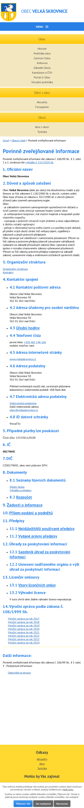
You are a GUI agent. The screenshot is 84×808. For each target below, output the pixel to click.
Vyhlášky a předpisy (20, 490)
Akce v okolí (42, 127)
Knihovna (42, 63)
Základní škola (42, 67)
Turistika (42, 131)
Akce (42, 763)
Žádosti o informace (24, 505)
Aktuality (42, 102)
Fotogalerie (42, 107)
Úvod (6, 140)
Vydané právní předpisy (37, 536)
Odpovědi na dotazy (19, 672)
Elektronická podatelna (23, 403)
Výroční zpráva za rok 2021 (24, 632)
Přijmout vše (23, 803)
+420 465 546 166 (35, 342)
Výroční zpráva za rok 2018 (24, 622)
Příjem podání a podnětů (31, 512)
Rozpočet (24, 497)
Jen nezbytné (43, 803)
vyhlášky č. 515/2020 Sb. (39, 162)
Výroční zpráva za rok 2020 (24, 629)
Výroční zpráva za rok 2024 (24, 642)
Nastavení (62, 803)
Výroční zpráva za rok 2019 (24, 625)
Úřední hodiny (28, 327)
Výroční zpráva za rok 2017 (24, 618)
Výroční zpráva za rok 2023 (24, 639)
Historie (42, 48)
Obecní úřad (18, 140)
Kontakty (8, 272)
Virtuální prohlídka (42, 82)
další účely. (68, 789)
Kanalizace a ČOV (42, 72)
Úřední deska (17, 487)
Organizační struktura (15, 269)
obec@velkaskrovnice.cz (24, 410)
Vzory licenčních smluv (37, 585)
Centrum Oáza (42, 58)
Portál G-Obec (42, 77)
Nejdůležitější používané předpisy (46, 528)
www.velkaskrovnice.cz (23, 359)
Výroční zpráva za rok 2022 (24, 635)
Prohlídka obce (42, 53)
